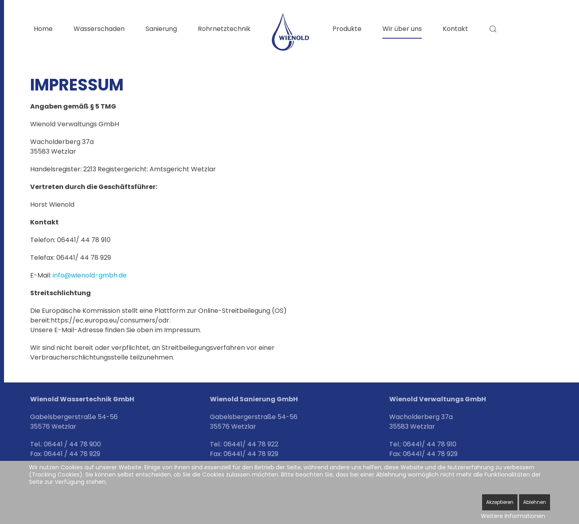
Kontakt (455, 28)
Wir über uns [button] (402, 28)
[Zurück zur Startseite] (291, 32)
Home (43, 28)
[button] (493, 29)
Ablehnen (534, 502)
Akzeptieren (499, 502)
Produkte (347, 28)
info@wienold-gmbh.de (90, 275)
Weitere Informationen (513, 516)
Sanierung (161, 28)
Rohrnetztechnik (224, 28)
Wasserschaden (99, 28)
